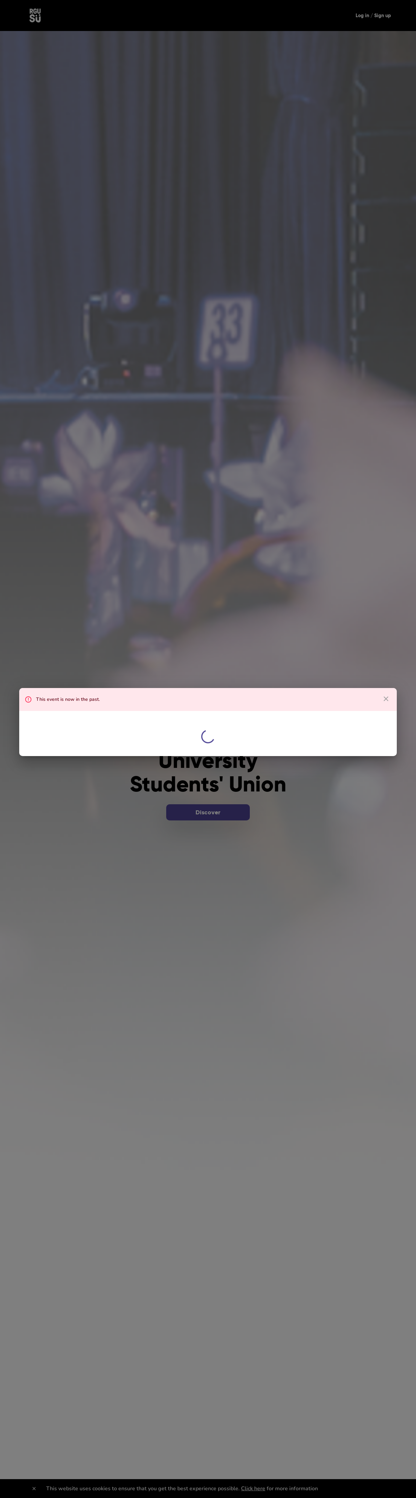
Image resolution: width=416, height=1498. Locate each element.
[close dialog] (386, 699)
